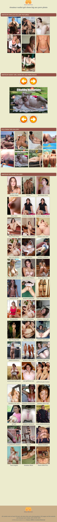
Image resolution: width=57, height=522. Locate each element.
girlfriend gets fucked (43, 382)
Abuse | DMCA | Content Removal (35, 519)
